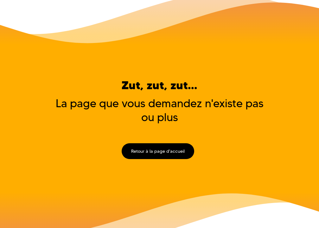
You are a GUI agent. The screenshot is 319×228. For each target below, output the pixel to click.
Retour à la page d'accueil (158, 151)
